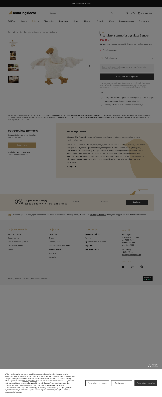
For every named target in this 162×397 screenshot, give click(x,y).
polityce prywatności (29, 381)
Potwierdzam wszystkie (146, 383)
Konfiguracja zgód (121, 383)
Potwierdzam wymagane (97, 383)
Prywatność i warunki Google (38, 383)
